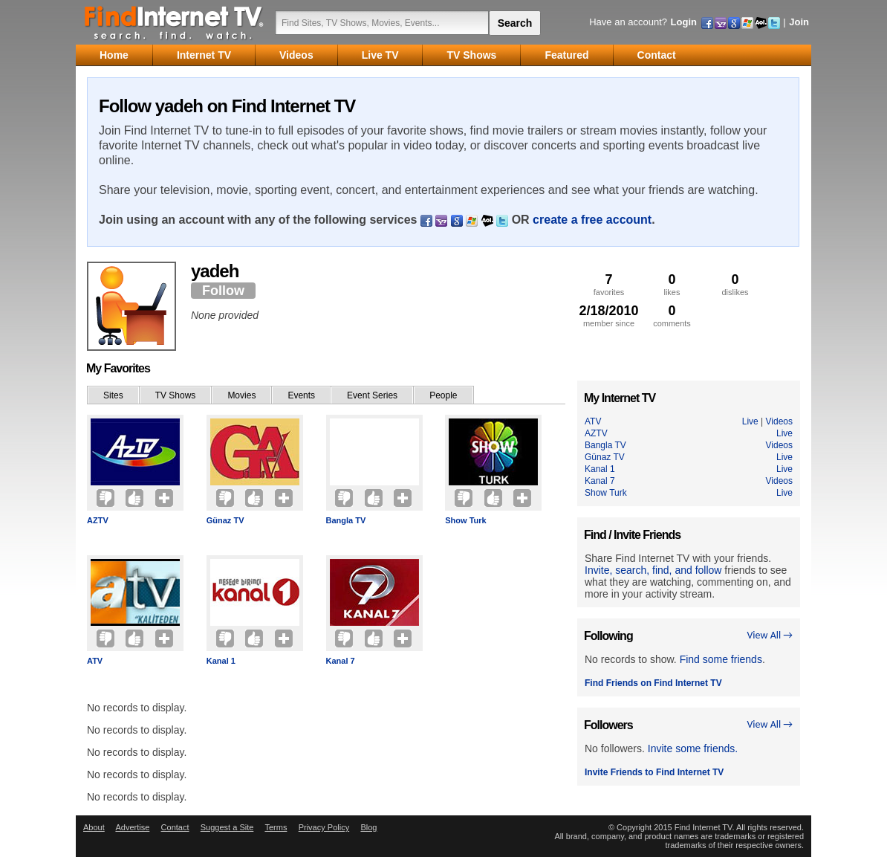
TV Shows (175, 395)
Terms (275, 827)
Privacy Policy (324, 827)
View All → (770, 635)
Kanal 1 (221, 660)
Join (799, 22)
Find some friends (721, 659)
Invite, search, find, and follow (653, 570)
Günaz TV (225, 520)
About (94, 827)
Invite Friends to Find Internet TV (654, 772)
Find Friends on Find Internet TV (653, 683)
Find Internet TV (174, 22)
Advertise (132, 827)
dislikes (735, 284)
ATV (95, 660)
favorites (608, 284)
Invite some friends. (693, 748)
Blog (368, 827)
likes (672, 284)
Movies (241, 395)
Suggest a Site (227, 827)
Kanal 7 (340, 660)
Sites (113, 395)
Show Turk (465, 520)
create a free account (592, 219)
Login (684, 22)
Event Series (372, 395)
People (443, 395)
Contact (175, 827)
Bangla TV (346, 520)
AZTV (97, 520)
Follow (223, 290)
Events (301, 395)
